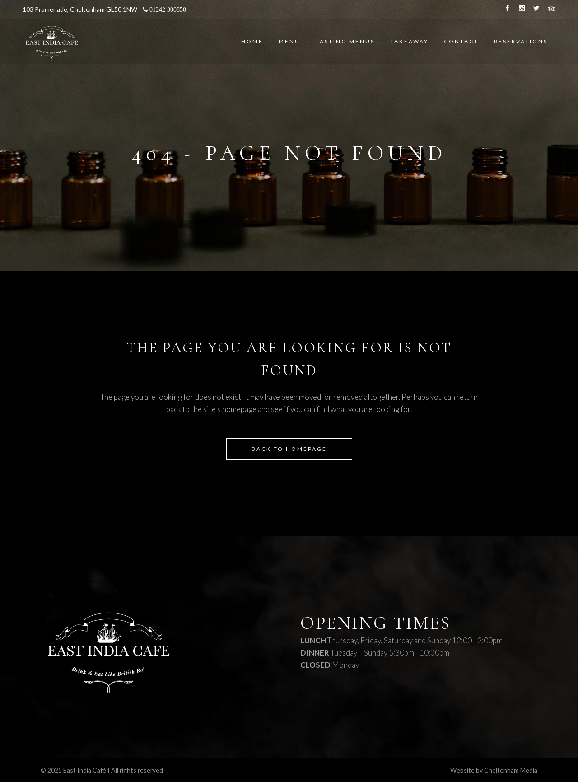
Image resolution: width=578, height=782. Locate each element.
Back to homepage (289, 448)
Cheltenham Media (510, 770)
